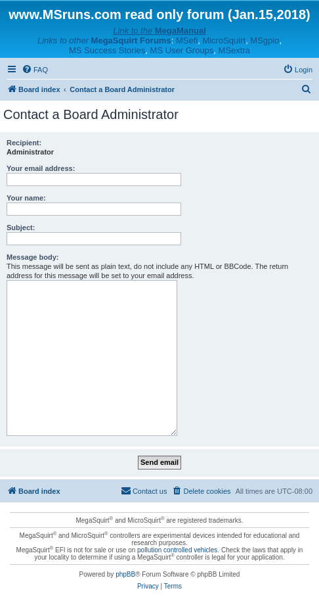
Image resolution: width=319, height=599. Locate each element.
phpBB (125, 574)
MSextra (234, 50)
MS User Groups (182, 50)
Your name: (26, 198)
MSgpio (264, 40)
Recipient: (24, 143)
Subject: (21, 227)
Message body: (32, 257)
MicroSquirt (223, 40)
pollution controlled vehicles (177, 550)
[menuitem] (35, 70)
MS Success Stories (107, 50)
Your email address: (41, 168)
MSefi (187, 40)
